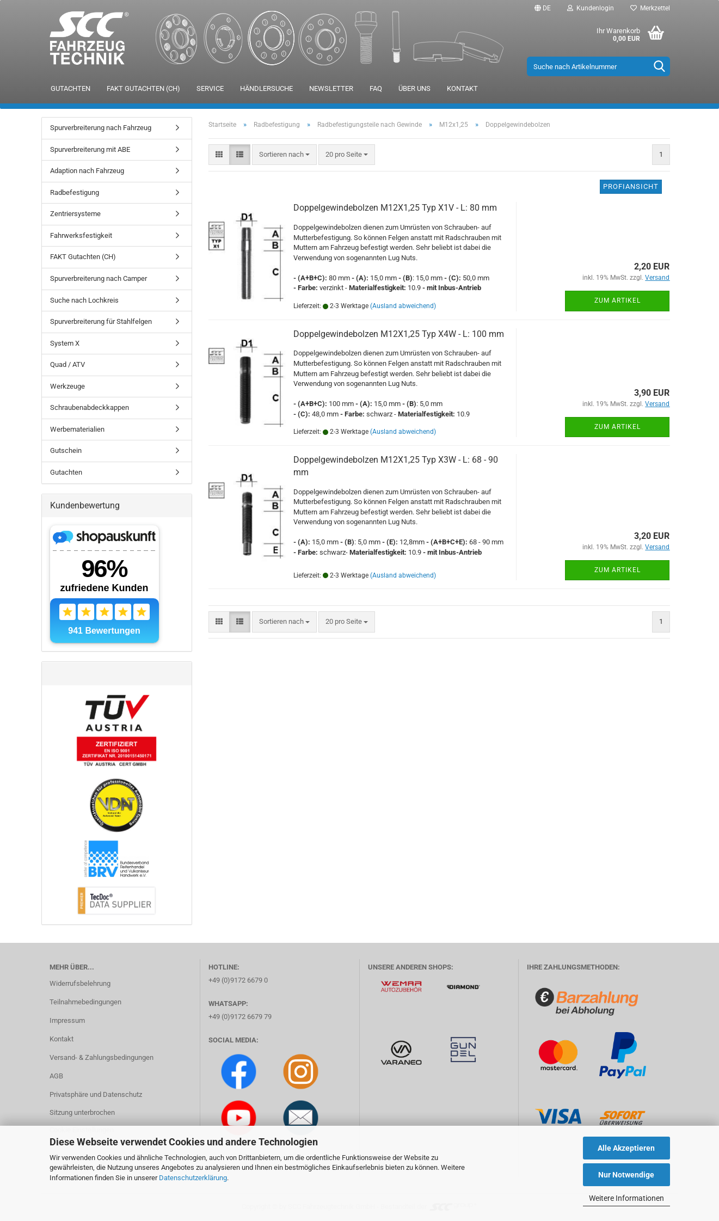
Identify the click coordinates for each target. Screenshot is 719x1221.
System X (64, 343)
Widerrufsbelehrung (80, 983)
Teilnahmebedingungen (85, 1002)
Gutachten (70, 88)
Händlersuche (266, 88)
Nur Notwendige (626, 1174)
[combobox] (284, 154)
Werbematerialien (77, 429)
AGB (56, 1076)
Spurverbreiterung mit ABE (90, 149)
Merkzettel (650, 8)
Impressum (67, 1020)
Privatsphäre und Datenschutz (96, 1094)
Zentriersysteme (75, 214)
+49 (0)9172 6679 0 (238, 980)
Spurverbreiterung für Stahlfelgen (101, 321)
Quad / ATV (67, 364)
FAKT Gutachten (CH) (143, 88)
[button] (542, 8)
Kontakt (462, 88)
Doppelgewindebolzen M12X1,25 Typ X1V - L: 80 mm (395, 208)
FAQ (376, 88)
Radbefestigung (74, 192)
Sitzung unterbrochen (82, 1112)
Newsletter (331, 88)
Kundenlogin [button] (590, 8)
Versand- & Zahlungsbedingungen (101, 1057)
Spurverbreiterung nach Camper (98, 278)
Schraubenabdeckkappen (89, 407)
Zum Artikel (617, 300)
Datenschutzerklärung (193, 1178)
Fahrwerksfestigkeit (81, 235)
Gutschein (66, 450)
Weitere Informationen (626, 1198)
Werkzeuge (67, 386)
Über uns (414, 88)
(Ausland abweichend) (403, 306)
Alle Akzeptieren (626, 1148)
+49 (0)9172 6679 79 (240, 1017)
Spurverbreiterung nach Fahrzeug (100, 128)
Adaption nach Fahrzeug (87, 171)
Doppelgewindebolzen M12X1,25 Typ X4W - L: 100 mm (398, 334)
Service (210, 88)
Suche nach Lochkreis (84, 300)
